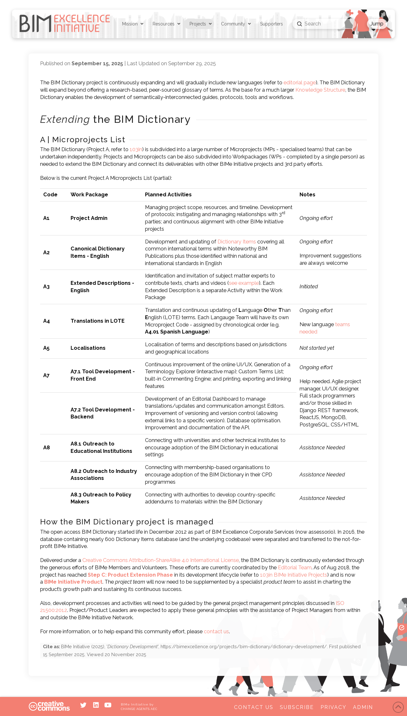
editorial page (300, 83)
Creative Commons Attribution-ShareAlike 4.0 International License (160, 560)
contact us (216, 631)
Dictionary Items (236, 242)
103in (136, 149)
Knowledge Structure (320, 90)
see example (244, 283)
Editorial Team (295, 568)
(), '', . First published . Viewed (202, 650)
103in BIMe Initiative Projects (293, 575)
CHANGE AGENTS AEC (139, 709)
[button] (377, 24)
